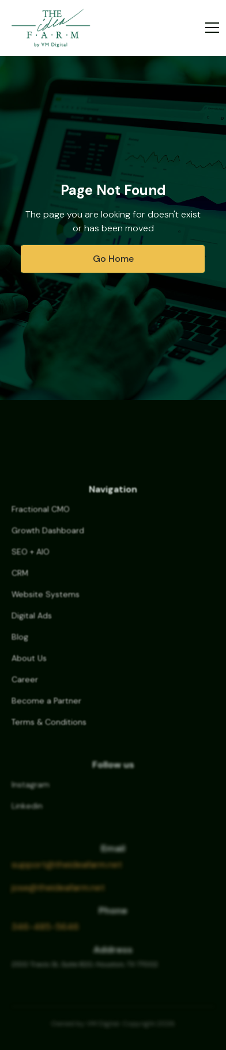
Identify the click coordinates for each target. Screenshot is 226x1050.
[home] (51, 28)
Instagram (31, 791)
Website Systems (46, 601)
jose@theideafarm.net (58, 894)
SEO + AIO (31, 558)
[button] (209, 27)
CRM (20, 580)
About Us (29, 665)
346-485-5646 (45, 933)
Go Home (113, 259)
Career (25, 686)
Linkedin (27, 813)
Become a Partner (46, 707)
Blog (20, 644)
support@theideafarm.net (67, 871)
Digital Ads (32, 622)
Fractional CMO (41, 516)
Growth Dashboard (48, 537)
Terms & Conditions (49, 729)
